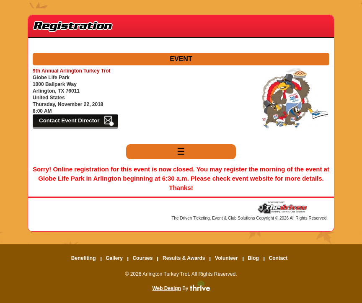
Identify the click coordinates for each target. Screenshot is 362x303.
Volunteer (226, 258)
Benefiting (83, 258)
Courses (142, 258)
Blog (253, 258)
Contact (278, 258)
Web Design (166, 288)
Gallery (114, 258)
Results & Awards (184, 258)
